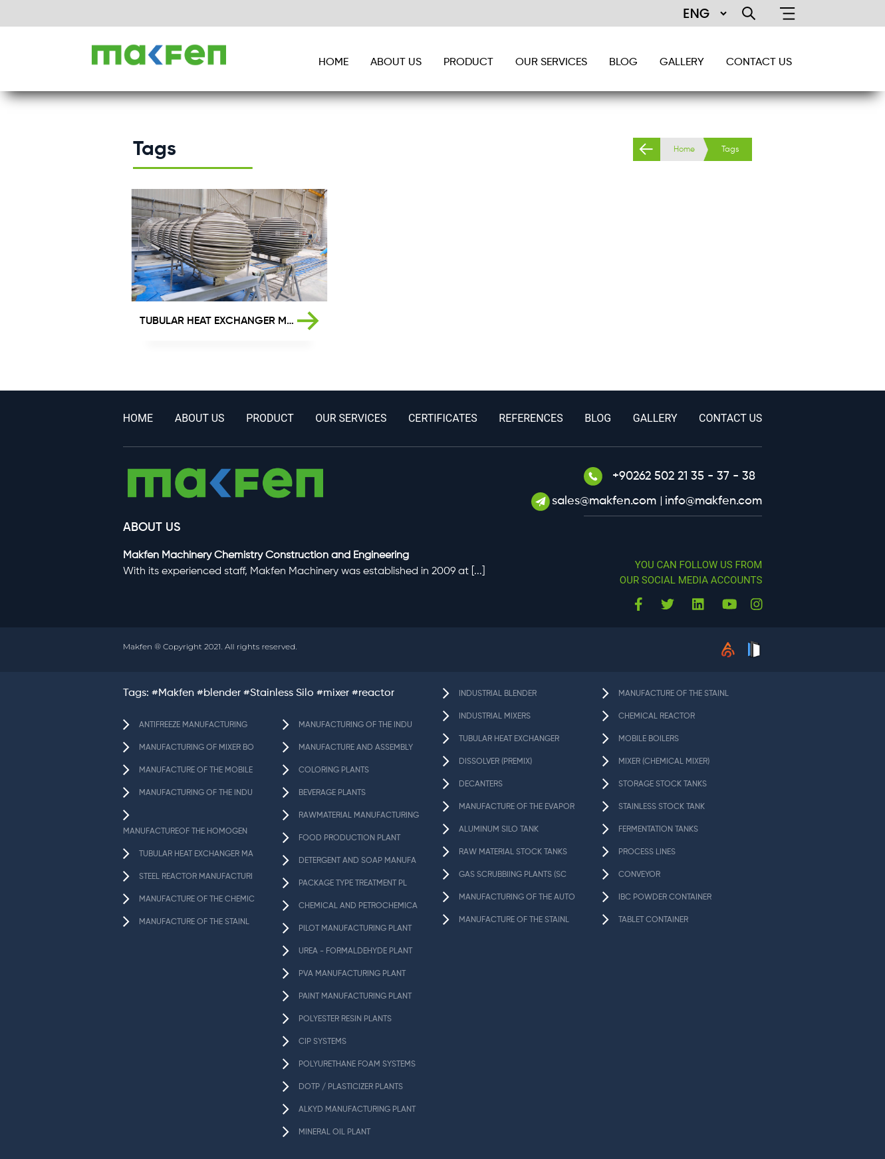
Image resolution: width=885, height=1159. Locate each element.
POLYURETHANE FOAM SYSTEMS (357, 1065)
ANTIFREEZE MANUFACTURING (193, 725)
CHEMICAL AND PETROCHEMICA (358, 906)
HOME (333, 62)
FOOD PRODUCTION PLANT (349, 838)
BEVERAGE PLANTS (332, 793)
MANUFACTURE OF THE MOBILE (196, 770)
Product (468, 62)
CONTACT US (759, 62)
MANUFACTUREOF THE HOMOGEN (185, 832)
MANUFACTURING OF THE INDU (196, 793)
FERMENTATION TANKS (658, 830)
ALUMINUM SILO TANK (499, 830)
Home (684, 150)
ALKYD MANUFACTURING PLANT (357, 1110)
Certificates (442, 418)
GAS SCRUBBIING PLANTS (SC (513, 875)
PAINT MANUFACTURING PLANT (355, 997)
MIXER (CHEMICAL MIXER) (663, 762)
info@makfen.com (713, 501)
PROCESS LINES (647, 852)
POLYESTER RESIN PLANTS (345, 1019)
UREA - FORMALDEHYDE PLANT (355, 951)
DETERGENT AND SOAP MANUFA (357, 861)
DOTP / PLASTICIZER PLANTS (351, 1087)
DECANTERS (481, 784)
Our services (551, 62)
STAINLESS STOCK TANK (661, 807)
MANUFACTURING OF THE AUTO (517, 898)
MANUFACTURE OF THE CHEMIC (197, 900)
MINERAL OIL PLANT (334, 1132)
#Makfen (173, 693)
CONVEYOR (639, 875)
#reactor (373, 693)
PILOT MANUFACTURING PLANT (355, 929)
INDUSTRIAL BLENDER (498, 694)
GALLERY (682, 62)
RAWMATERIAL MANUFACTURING (359, 816)
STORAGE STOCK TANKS (662, 784)
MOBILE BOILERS (648, 739)
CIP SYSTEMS (322, 1042)
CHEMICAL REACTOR (656, 717)
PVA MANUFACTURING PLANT (352, 974)
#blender (219, 693)
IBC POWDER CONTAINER (664, 898)
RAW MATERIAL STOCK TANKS (513, 852)
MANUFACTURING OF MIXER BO (196, 748)
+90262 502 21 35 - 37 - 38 (669, 476)
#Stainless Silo (278, 693)
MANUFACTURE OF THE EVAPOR (516, 807)
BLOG (623, 62)
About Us (396, 62)
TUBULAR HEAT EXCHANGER (509, 739)
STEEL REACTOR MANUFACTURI (196, 877)
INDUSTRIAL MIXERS (495, 717)
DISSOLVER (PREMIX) (495, 762)
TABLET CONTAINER (653, 920)
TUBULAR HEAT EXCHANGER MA (196, 854)
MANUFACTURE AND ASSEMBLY (356, 748)
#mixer (332, 693)
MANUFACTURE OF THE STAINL (194, 922)
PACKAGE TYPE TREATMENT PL (353, 884)
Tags (730, 150)
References (531, 418)
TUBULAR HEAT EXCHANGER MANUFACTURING (219, 321)
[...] (478, 571)
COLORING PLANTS (334, 770)
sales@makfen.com (606, 501)
